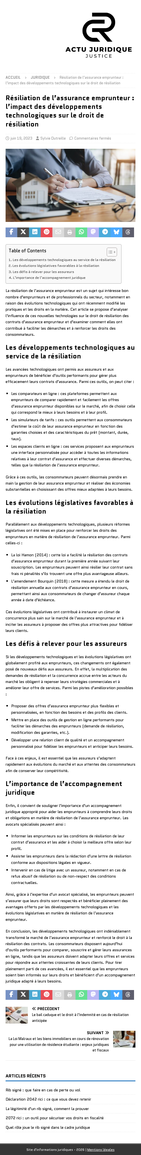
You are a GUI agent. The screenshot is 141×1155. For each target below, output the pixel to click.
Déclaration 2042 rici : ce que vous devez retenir (48, 1099)
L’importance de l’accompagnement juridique (49, 277)
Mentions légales (101, 1149)
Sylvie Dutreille (53, 138)
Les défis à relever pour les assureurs (43, 271)
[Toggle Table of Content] (109, 252)
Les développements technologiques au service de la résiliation (64, 259)
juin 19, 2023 (21, 138)
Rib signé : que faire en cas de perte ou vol (43, 1090)
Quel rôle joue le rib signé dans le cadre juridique (48, 1127)
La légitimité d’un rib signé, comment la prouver (47, 1108)
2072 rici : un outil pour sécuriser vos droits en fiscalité (55, 1118)
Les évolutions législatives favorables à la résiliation (56, 265)
